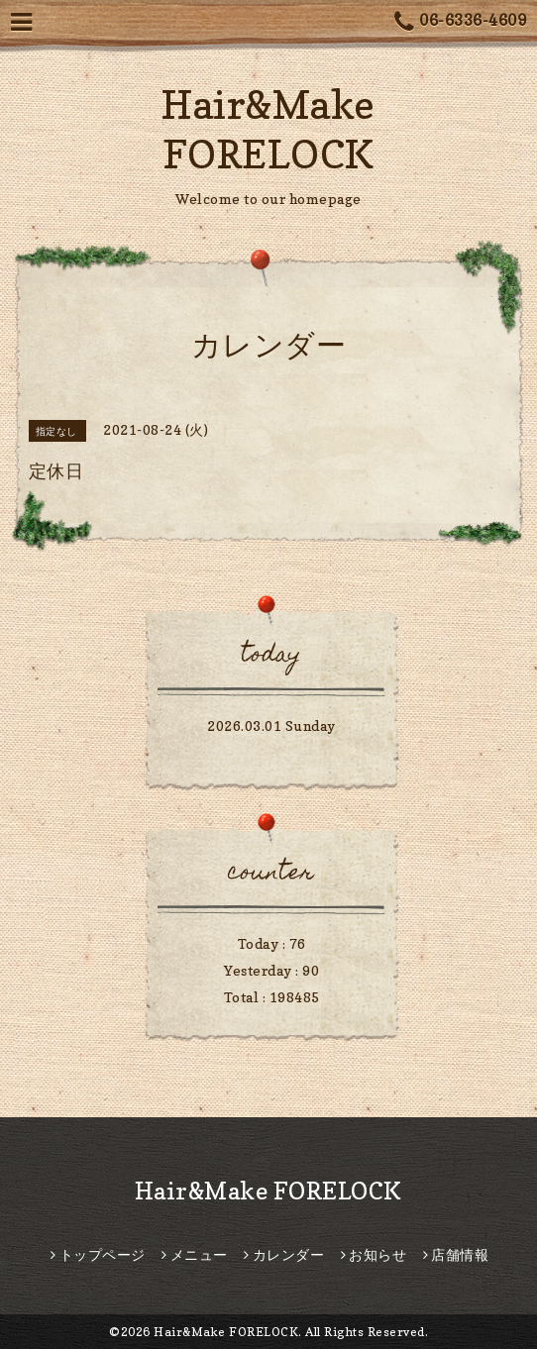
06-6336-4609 (460, 22)
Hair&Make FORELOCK (268, 1191)
